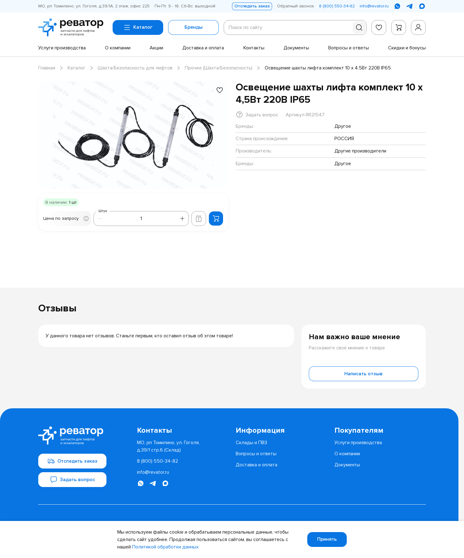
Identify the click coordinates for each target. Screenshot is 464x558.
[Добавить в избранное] (219, 90)
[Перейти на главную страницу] (73, 27)
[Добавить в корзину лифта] (198, 218)
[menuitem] (62, 48)
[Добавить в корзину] (216, 218)
